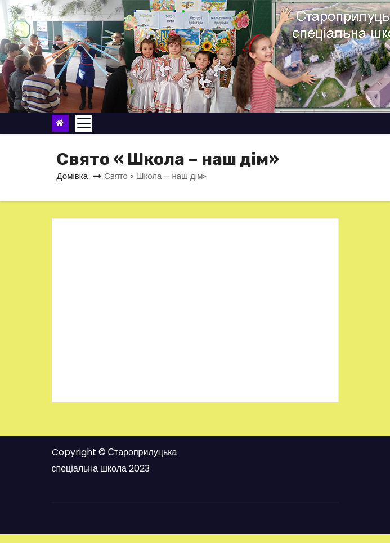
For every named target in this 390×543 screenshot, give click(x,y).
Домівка (72, 176)
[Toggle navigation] (84, 123)
